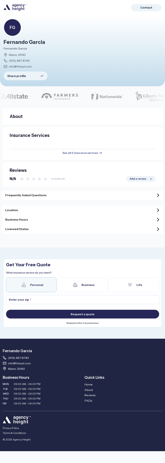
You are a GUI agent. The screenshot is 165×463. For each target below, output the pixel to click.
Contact (146, 7)
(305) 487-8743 (19, 60)
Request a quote (82, 314)
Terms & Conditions (14, 433)
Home (88, 384)
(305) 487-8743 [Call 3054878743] (18, 358)
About (88, 390)
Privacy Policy (11, 428)
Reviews (90, 395)
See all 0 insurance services (82, 153)
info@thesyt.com (20, 66)
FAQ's (88, 400)
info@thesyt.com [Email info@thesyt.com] (19, 363)
